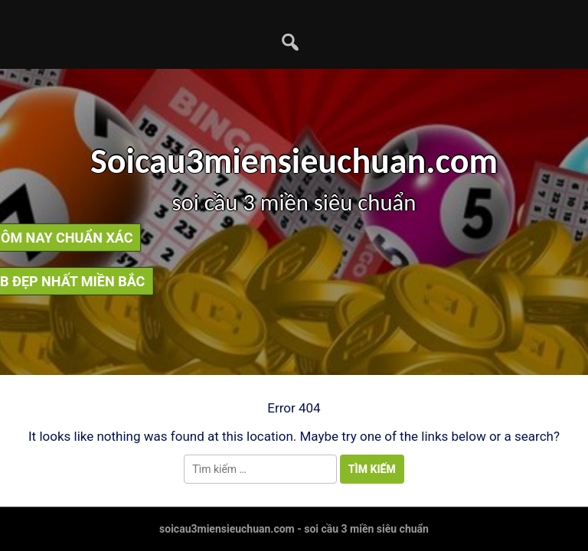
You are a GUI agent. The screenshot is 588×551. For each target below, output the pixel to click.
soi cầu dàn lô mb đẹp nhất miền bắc (297, 281)
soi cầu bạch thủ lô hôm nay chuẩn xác (289, 238)
